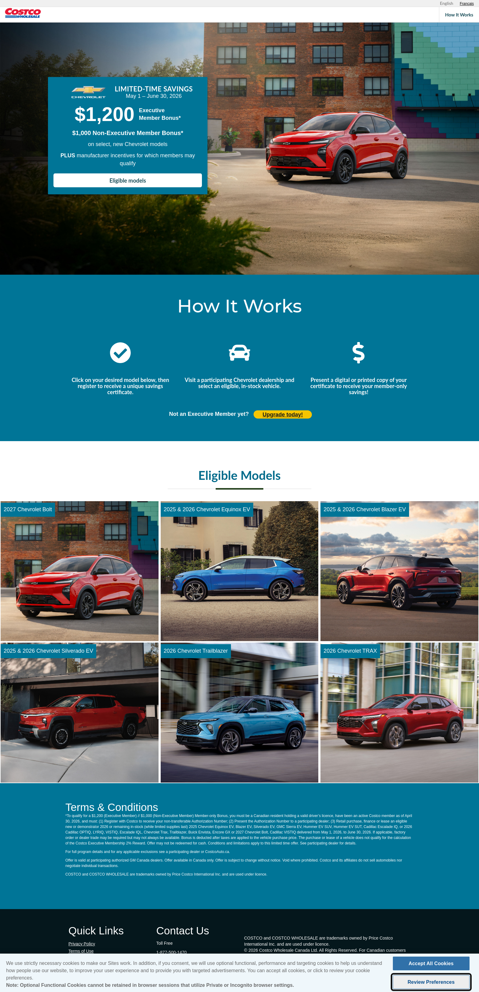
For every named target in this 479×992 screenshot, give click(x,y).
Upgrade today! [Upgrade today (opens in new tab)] (283, 415)
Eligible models (127, 180)
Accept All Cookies (431, 963)
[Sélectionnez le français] (466, 3)
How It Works (459, 14)
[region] (239, 973)
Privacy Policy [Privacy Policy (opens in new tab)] (81, 943)
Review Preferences (431, 982)
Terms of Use (80, 951)
